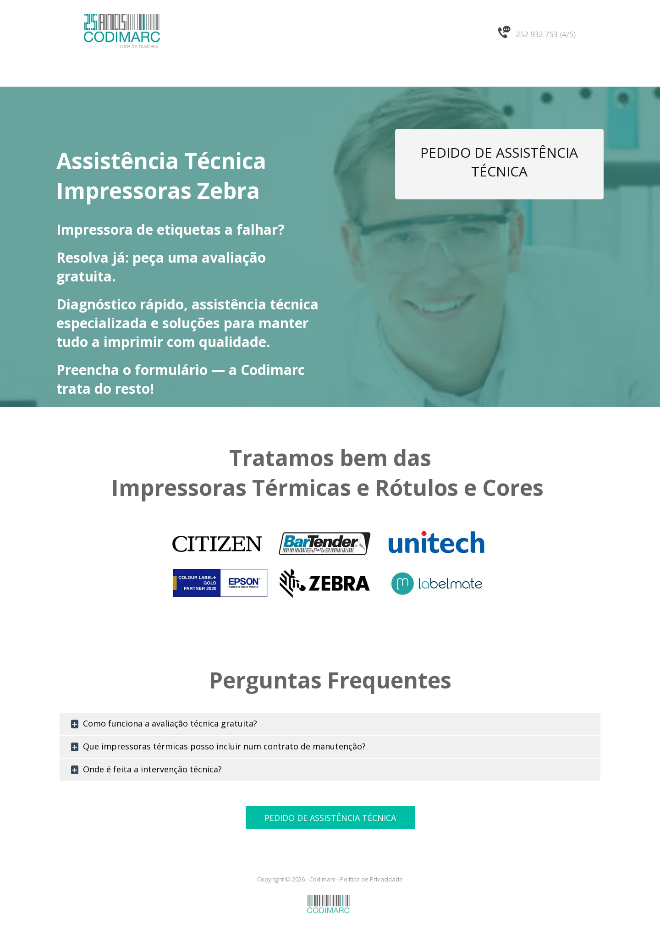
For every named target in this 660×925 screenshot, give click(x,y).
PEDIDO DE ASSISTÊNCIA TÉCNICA (330, 817)
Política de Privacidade (371, 879)
